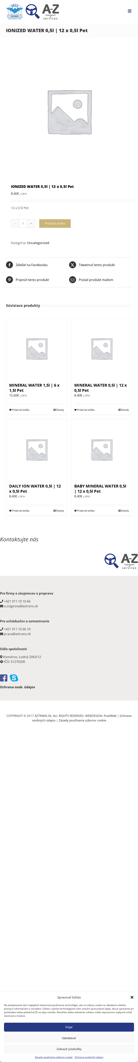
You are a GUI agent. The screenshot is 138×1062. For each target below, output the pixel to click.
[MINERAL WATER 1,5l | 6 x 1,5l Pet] (36, 348)
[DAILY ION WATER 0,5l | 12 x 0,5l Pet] (36, 449)
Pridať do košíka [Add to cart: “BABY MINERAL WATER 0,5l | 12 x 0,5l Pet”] (86, 510)
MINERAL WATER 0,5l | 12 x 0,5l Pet (100, 387)
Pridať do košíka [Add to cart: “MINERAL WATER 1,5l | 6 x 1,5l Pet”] (20, 409)
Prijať (69, 1027)
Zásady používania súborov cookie (54, 1057)
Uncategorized (38, 243)
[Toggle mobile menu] (130, 11)
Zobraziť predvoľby (69, 1049)
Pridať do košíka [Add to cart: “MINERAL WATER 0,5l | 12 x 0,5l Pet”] (86, 409)
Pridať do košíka (55, 223)
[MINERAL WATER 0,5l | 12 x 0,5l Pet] (101, 348)
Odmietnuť (69, 1038)
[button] (132, 997)
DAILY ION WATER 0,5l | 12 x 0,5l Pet (35, 488)
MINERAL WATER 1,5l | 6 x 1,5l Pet (34, 387)
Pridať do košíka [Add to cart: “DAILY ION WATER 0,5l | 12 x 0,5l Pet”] (20, 510)
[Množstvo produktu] (23, 223)
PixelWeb (110, 716)
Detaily (60, 409)
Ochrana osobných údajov (89, 1057)
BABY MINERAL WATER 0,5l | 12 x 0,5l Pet (100, 488)
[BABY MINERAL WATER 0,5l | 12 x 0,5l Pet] (101, 449)
